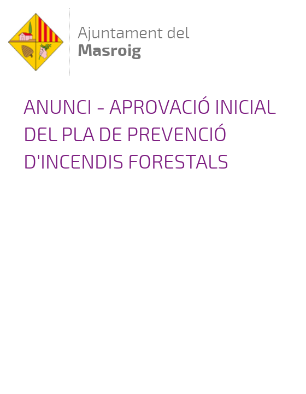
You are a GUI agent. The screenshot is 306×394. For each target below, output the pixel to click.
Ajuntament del (134, 41)
